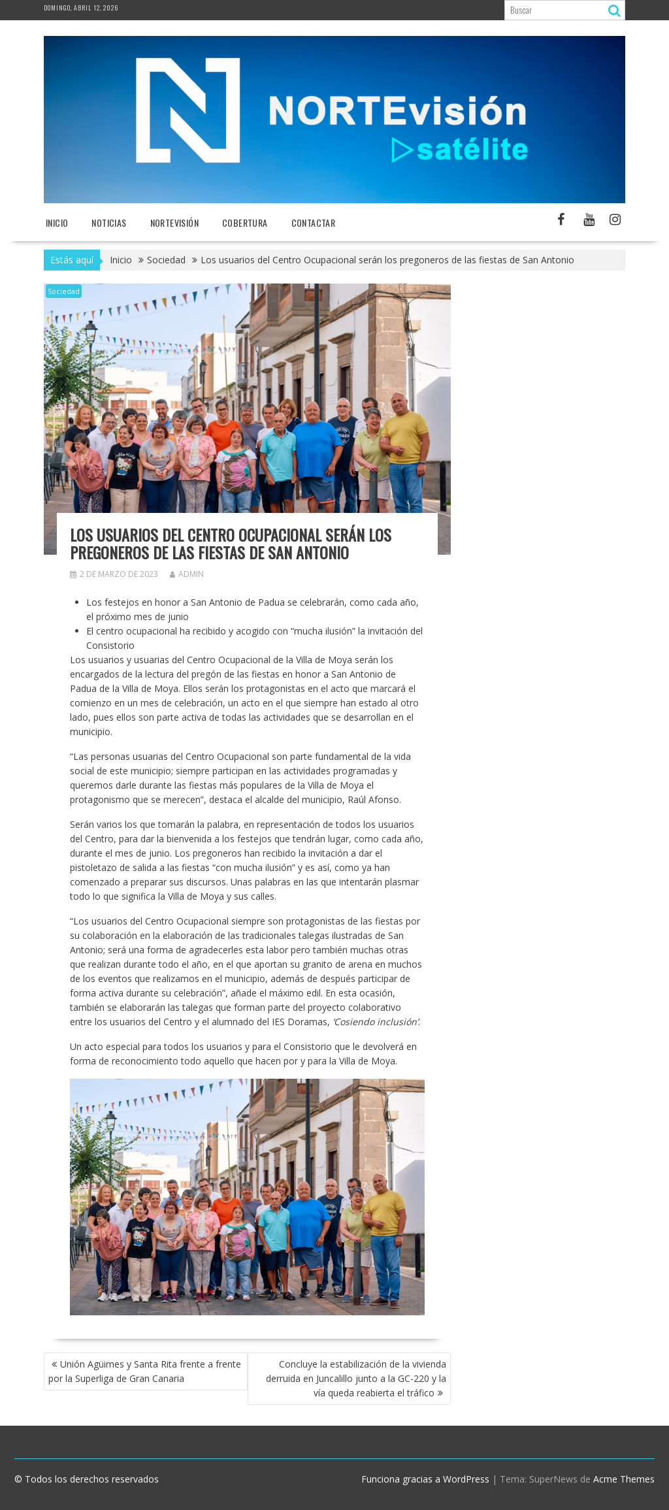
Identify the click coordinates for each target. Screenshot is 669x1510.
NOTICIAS (108, 222)
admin (187, 574)
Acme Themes (624, 1479)
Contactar (313, 222)
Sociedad (64, 291)
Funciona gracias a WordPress (425, 1479)
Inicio (57, 222)
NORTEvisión (174, 222)
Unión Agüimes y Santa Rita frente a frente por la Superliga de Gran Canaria (144, 1371)
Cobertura (245, 222)
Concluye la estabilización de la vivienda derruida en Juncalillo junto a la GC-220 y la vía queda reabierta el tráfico (356, 1378)
